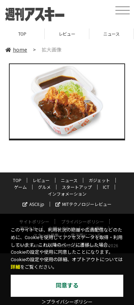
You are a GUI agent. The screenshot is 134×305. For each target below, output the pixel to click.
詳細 (15, 267)
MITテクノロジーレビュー (83, 204)
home (16, 49)
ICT (106, 187)
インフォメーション (67, 194)
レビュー (67, 34)
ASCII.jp (33, 204)
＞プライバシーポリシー (67, 302)
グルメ (44, 187)
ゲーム (20, 187)
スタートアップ (77, 187)
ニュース (111, 34)
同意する (67, 285)
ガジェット (99, 180)
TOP (22, 34)
